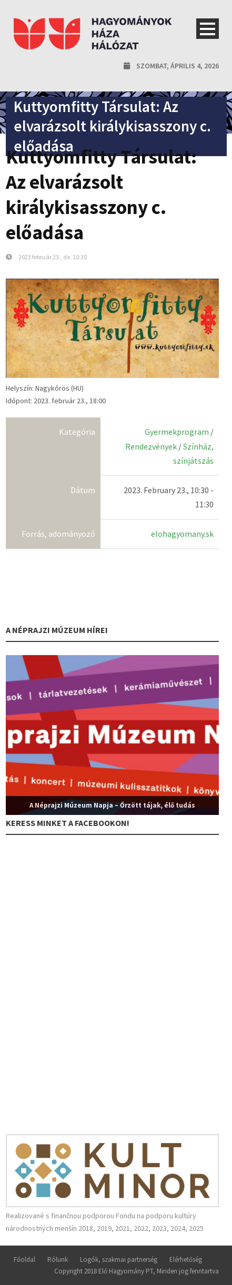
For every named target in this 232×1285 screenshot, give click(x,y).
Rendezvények (151, 446)
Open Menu (207, 28)
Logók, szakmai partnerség (118, 1259)
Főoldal (24, 1259)
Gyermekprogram (177, 431)
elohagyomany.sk (182, 533)
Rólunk (57, 1259)
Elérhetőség (185, 1259)
